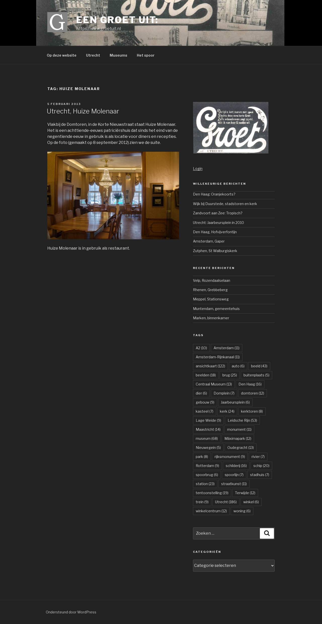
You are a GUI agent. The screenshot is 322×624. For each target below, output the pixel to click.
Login (198, 168)
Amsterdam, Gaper (209, 241)
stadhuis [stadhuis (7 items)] (259, 475)
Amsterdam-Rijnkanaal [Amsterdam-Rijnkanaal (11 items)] (218, 357)
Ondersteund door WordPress (71, 612)
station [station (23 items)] (205, 484)
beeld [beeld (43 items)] (259, 366)
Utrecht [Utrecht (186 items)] (226, 502)
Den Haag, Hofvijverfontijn (215, 232)
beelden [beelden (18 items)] (206, 375)
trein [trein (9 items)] (202, 502)
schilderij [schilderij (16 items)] (236, 465)
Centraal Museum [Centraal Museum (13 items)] (214, 384)
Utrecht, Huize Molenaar (83, 111)
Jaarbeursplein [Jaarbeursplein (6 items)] (235, 402)
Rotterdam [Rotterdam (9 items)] (207, 465)
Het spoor (145, 55)
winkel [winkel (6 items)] (251, 502)
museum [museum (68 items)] (207, 438)
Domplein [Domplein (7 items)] (224, 393)
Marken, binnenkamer (211, 318)
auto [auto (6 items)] (238, 366)
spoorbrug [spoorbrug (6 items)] (207, 475)
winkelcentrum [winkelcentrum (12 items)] (211, 511)
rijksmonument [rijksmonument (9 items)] (230, 456)
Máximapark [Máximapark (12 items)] (237, 438)
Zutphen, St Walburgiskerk (215, 251)
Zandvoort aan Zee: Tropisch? (218, 213)
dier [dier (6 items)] (201, 393)
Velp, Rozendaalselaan (211, 280)
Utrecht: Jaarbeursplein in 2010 (218, 222)
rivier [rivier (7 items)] (258, 456)
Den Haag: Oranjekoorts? (214, 194)
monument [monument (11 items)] (239, 429)
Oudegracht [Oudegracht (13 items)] (240, 447)
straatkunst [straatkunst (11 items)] (234, 484)
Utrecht (93, 55)
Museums (118, 55)
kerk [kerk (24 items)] (227, 411)
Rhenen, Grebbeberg (210, 290)
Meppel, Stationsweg (211, 299)
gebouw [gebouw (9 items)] (205, 402)
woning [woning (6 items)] (242, 511)
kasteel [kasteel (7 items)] (204, 411)
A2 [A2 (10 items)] (201, 348)
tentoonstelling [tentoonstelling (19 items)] (212, 493)
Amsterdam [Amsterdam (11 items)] (226, 348)
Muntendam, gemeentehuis (216, 308)
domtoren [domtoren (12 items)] (252, 393)
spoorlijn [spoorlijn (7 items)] (234, 475)
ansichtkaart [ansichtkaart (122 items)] (210, 366)
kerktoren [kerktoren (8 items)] (252, 411)
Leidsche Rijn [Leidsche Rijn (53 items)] (242, 420)
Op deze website (61, 55)
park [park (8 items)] (202, 456)
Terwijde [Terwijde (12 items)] (245, 493)
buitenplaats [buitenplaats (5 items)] (256, 375)
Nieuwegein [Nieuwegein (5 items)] (208, 447)
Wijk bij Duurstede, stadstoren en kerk (225, 204)
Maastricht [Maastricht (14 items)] (208, 429)
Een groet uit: (117, 19)
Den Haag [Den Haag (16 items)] (250, 384)
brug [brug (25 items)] (229, 375)
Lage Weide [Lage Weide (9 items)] (208, 420)
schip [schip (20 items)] (261, 465)
